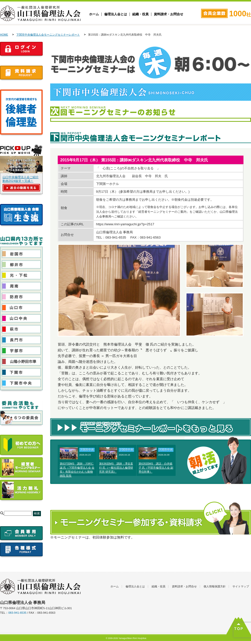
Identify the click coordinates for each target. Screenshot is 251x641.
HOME (4, 34)
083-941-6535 (17, 612)
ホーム (94, 14)
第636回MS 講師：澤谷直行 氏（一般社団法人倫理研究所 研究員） (116, 467)
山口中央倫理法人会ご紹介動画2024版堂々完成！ (21, 179)
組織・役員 (140, 14)
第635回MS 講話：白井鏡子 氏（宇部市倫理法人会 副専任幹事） (156, 467)
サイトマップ (240, 586)
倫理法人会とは (115, 14)
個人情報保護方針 (215, 586)
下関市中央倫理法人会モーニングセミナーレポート (48, 34)
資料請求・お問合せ (168, 14)
